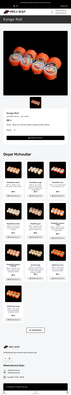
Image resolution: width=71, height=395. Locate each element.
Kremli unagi (35, 265)
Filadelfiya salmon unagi (57, 224)
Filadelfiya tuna (57, 182)
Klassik (26, 116)
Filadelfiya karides (13, 223)
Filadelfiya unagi (35, 182)
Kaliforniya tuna (58, 265)
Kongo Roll (13, 113)
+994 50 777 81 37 (60, 11)
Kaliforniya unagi (13, 306)
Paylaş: (9, 130)
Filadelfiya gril (35, 223)
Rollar (16, 116)
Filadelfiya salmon (13, 182)
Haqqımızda (64, 6)
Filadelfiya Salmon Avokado (13, 265)
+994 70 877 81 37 (60, 13)
